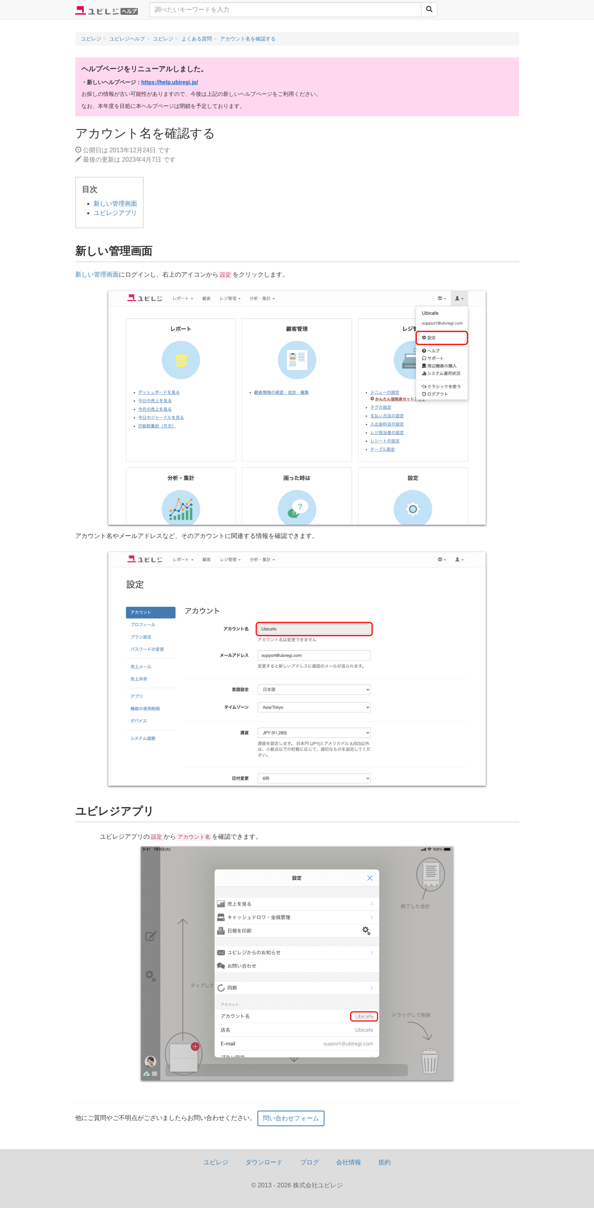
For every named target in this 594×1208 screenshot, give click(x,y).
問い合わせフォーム (291, 1118)
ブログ (309, 1162)
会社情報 (348, 1162)
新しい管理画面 (115, 203)
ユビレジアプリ (115, 213)
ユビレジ (215, 1162)
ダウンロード (264, 1162)
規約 (384, 1162)
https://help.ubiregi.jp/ (169, 82)
